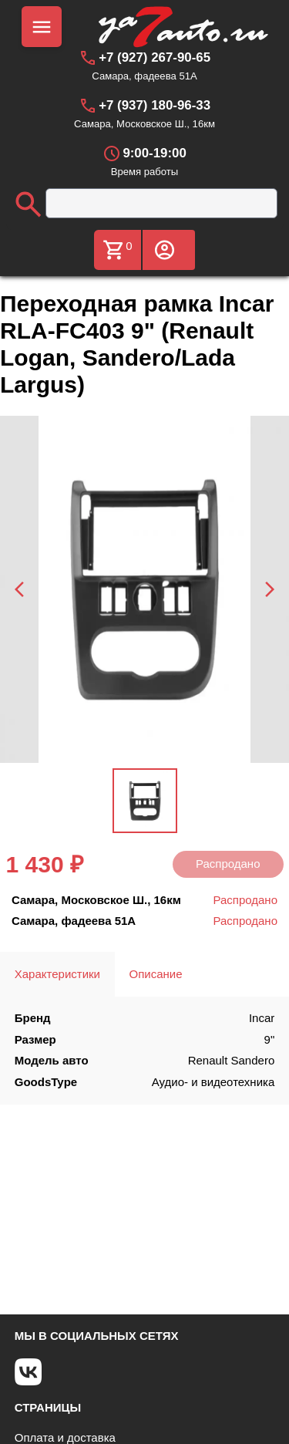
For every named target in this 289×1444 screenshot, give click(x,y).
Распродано (228, 863)
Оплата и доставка (65, 1437)
